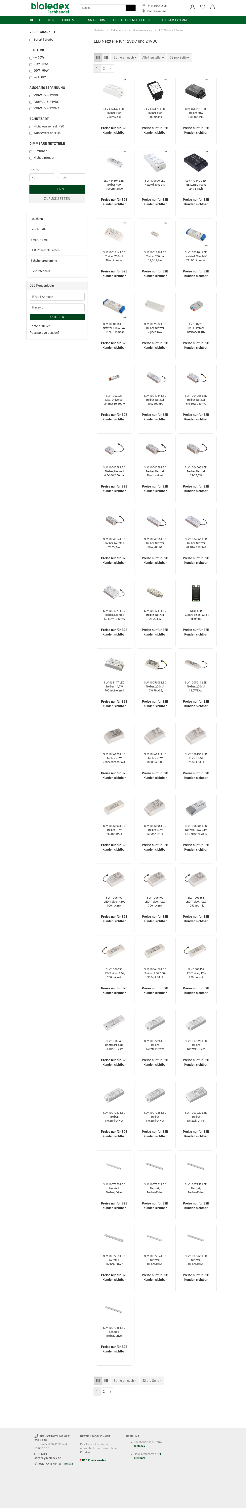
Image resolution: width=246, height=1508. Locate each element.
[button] (193, 7)
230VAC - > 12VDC (44, 95)
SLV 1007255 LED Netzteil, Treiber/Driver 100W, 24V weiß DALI (196, 1260)
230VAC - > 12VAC (44, 108)
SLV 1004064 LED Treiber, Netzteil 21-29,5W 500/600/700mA (114, 543)
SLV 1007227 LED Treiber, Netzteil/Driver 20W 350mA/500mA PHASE (114, 1117)
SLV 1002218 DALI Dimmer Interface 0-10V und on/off (196, 328)
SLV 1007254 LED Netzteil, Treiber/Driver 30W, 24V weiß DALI (155, 1260)
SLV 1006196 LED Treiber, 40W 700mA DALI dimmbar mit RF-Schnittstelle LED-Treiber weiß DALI (196, 758)
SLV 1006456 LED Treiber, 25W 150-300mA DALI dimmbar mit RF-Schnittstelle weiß (155, 973)
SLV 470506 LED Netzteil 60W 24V (155, 182)
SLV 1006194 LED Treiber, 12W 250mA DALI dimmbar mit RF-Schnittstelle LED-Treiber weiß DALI (114, 830)
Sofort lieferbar (42, 39)
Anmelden (57, 317)
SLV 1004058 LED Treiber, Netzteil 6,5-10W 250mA (114, 471)
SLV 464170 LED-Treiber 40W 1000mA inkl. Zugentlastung (155, 113)
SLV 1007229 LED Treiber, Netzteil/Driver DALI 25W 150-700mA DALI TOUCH (196, 1117)
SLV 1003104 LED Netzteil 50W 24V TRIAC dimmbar (196, 256)
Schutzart (39, 119)
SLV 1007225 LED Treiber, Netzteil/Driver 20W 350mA (155, 1045)
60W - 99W (39, 70)
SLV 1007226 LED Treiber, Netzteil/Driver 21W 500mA (196, 1045)
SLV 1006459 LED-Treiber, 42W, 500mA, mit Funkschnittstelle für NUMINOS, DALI (114, 902)
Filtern (57, 189)
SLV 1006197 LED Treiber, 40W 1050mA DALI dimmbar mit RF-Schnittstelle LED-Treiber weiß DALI (155, 758)
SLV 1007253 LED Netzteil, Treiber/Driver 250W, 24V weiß (114, 1260)
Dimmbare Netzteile (47, 143)
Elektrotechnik (40, 271)
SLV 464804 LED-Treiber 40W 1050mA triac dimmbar (114, 185)
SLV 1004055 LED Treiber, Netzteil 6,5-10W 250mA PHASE (196, 400)
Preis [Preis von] (34, 170)
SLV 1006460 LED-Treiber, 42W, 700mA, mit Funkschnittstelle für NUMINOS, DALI (155, 902)
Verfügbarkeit (42, 32)
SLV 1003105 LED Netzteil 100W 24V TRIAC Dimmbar (114, 328)
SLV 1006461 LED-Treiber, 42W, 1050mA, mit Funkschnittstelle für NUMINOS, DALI (196, 902)
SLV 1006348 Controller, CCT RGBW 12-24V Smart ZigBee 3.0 (114, 1045)
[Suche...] (131, 8)
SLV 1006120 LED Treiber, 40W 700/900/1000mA (114, 758)
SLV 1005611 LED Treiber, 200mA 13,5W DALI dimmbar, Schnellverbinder (196, 686)
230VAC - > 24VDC (44, 102)
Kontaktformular (63, 1463)
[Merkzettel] (203, 7)
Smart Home (97, 20)
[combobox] (125, 57)
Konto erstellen (40, 326)
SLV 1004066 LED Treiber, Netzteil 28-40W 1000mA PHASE (196, 543)
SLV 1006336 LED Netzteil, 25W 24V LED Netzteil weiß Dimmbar (196, 830)
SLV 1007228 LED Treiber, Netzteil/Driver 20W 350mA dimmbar (155, 1117)
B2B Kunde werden (94, 1460)
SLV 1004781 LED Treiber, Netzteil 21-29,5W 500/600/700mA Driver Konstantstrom (155, 615)
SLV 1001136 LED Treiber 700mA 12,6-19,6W (155, 256)
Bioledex (139, 1446)
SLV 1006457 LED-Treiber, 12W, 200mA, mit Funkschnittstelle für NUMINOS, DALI (196, 973)
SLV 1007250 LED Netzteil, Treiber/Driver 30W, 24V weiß (114, 1188)
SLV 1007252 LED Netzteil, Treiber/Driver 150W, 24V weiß (196, 1188)
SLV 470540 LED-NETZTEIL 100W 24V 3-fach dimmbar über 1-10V (196, 185)
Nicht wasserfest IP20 (46, 126)
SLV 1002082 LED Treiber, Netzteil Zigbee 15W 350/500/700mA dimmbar (155, 328)
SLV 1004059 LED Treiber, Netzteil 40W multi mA (155, 471)
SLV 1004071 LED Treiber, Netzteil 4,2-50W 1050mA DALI (114, 615)
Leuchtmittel (71, 20)
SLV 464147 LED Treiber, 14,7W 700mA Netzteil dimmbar (114, 686)
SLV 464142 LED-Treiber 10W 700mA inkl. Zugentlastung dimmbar (114, 113)
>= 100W (37, 77)
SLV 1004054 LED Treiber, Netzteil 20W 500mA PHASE (155, 400)
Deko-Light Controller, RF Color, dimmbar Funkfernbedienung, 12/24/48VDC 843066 (196, 615)
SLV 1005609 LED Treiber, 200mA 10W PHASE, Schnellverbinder (155, 686)
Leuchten (47, 20)
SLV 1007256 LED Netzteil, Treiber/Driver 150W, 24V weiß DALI (114, 1332)
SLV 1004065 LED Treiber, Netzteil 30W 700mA (155, 543)
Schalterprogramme (172, 20)
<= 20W (36, 58)
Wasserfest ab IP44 (45, 133)
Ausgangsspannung (47, 88)
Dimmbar (38, 151)
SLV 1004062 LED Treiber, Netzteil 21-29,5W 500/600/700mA (196, 471)
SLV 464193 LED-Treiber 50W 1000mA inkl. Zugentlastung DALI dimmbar (196, 113)
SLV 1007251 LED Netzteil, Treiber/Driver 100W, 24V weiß (155, 1188)
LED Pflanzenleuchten (131, 20)
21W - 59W (39, 64)
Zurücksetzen (57, 199)
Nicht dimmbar (41, 158)
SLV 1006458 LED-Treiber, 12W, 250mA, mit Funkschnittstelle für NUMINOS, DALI (114, 973)
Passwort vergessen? (44, 333)
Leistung (37, 50)
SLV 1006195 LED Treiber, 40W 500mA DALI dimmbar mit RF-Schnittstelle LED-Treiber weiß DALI (155, 830)
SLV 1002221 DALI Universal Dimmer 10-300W (114, 399)
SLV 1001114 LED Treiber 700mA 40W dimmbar (114, 256)
